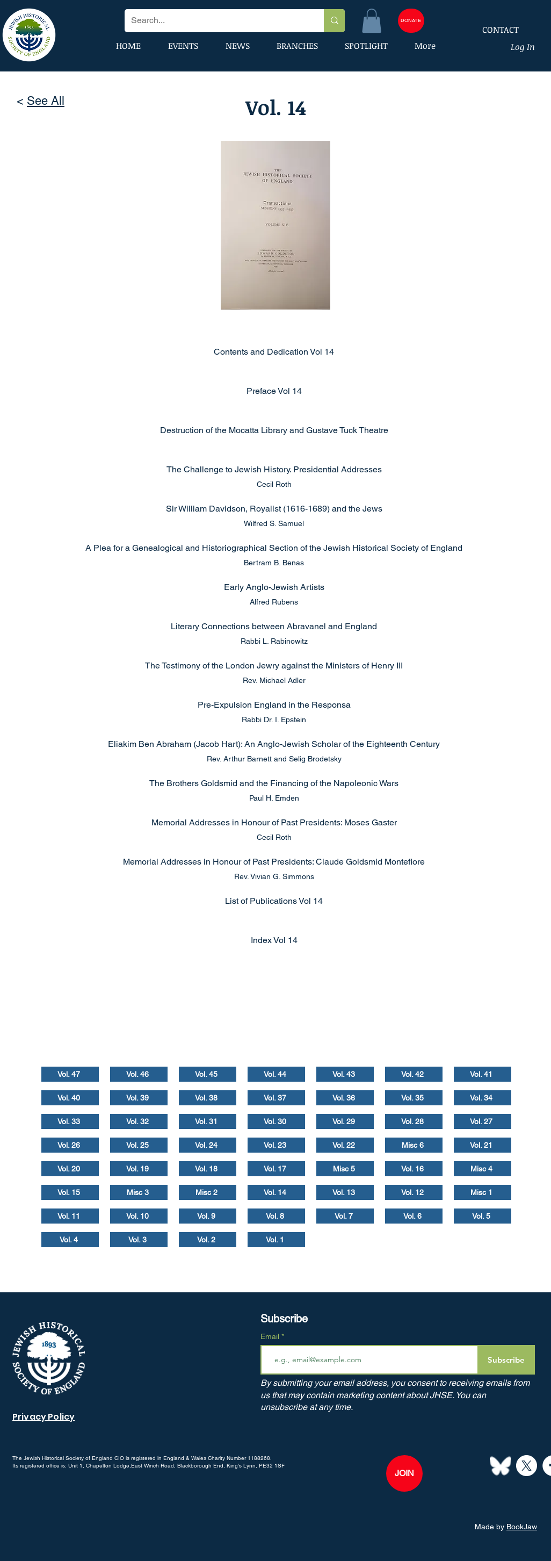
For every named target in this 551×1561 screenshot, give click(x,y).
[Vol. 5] (482, 1216)
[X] (526, 1465)
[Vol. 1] (276, 1239)
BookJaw (521, 1526)
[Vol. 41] (482, 1074)
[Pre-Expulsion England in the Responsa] (275, 704)
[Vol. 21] (482, 1145)
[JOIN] (404, 1473)
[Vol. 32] (139, 1121)
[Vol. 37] (276, 1097)
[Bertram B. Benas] (275, 562)
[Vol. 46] (139, 1074)
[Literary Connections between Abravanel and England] (275, 626)
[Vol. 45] (207, 1074)
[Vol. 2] (207, 1239)
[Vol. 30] (276, 1121)
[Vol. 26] (70, 1145)
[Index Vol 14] (275, 939)
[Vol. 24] (207, 1145)
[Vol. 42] (414, 1074)
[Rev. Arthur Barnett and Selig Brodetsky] (275, 758)
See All (45, 100)
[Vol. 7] (345, 1216)
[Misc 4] (482, 1168)
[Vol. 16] (414, 1168)
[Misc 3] (139, 1192)
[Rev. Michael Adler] (275, 680)
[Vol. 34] (482, 1097)
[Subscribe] (506, 1360)
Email (270, 1336)
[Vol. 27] (482, 1121)
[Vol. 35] (414, 1097)
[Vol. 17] (276, 1168)
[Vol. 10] (139, 1216)
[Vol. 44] (276, 1074)
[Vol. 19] (139, 1168)
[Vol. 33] (70, 1121)
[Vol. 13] (345, 1192)
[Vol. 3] (139, 1239)
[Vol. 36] (345, 1097)
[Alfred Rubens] (275, 601)
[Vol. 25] (139, 1145)
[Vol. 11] (70, 1216)
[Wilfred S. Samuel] (275, 523)
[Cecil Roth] (275, 484)
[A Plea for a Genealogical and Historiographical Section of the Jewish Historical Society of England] (275, 547)
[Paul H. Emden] (275, 797)
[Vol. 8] (276, 1216)
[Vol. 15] (70, 1192)
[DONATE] (411, 21)
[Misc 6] (414, 1145)
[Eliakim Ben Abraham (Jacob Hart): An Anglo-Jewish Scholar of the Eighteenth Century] (275, 743)
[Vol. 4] (70, 1239)
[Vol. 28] (414, 1121)
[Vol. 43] (345, 1074)
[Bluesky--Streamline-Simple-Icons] (500, 1465)
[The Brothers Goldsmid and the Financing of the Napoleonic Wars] (275, 782)
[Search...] (216, 20)
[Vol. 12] (414, 1192)
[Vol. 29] (345, 1121)
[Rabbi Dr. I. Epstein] (275, 719)
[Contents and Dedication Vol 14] (275, 351)
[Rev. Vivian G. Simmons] (275, 876)
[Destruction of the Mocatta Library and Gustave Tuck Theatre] (275, 429)
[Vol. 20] (70, 1168)
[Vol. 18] (207, 1168)
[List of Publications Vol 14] (275, 900)
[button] (371, 21)
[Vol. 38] (207, 1097)
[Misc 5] (345, 1168)
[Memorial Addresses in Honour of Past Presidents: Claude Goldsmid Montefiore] (275, 861)
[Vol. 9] (207, 1216)
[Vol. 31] (207, 1121)
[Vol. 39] (139, 1097)
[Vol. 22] (345, 1145)
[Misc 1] (482, 1192)
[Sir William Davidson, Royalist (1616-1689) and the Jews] (275, 508)
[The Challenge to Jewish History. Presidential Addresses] (275, 469)
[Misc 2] (207, 1192)
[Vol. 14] (276, 1192)
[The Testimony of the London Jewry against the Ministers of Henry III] (275, 665)
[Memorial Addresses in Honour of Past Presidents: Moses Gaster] (275, 822)
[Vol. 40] (70, 1097)
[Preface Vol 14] (275, 390)
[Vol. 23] (276, 1145)
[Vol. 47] (70, 1074)
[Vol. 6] (414, 1216)
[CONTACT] (493, 29)
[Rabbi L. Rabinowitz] (275, 641)
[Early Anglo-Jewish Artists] (275, 586)
